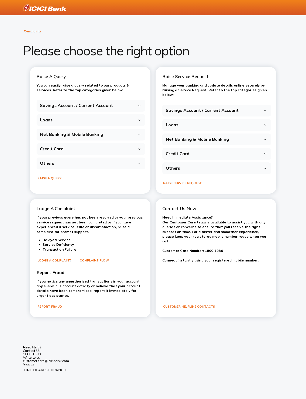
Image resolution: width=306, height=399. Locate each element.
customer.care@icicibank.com (46, 361)
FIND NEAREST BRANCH (45, 370)
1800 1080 (32, 354)
